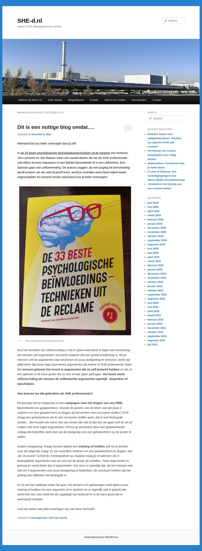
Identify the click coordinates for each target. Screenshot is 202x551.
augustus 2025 (156, 244)
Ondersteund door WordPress (101, 537)
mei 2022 (153, 306)
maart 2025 (154, 261)
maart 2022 (154, 315)
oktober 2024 (155, 281)
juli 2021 (153, 344)
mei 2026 (153, 206)
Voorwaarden (138, 99)
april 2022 (153, 311)
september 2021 (157, 336)
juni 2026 (153, 202)
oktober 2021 (155, 332)
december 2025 (157, 227)
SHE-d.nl (29, 20)
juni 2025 (153, 248)
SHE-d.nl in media (114, 99)
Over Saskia (55, 99)
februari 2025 (156, 265)
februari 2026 (156, 219)
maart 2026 (154, 215)
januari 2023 (155, 286)
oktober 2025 (155, 236)
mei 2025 (153, 252)
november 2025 (157, 232)
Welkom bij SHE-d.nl (30, 99)
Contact (156, 99)
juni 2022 (153, 302)
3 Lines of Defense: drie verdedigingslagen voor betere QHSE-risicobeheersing (166, 175)
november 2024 (157, 277)
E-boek (94, 99)
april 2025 (153, 257)
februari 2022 (156, 319)
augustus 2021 (156, 340)
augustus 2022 (156, 298)
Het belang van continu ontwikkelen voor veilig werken (162, 154)
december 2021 (157, 327)
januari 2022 (155, 323)
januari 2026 (155, 223)
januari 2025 (155, 269)
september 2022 (157, 294)
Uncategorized (39, 517)
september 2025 (157, 240)
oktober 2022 (155, 290)
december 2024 (157, 273)
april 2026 (153, 211)
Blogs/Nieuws (76, 99)
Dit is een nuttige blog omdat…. (55, 127)
